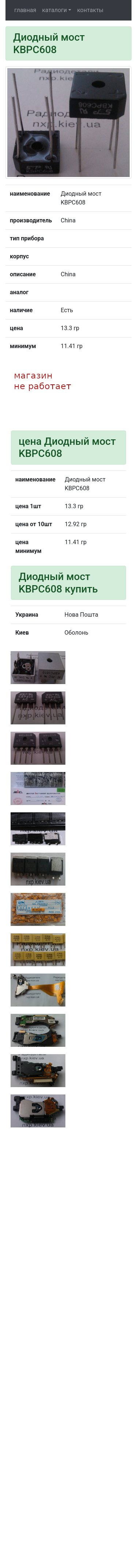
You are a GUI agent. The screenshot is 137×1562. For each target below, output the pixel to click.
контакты (90, 10)
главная (25, 10)
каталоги (54, 10)
